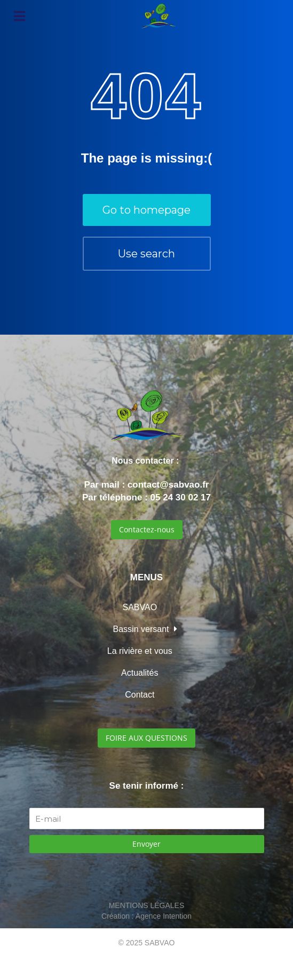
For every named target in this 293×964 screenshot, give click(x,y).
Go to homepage (146, 210)
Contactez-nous (147, 529)
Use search (146, 253)
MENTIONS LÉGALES (147, 905)
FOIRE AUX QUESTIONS (146, 738)
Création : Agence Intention (146, 916)
